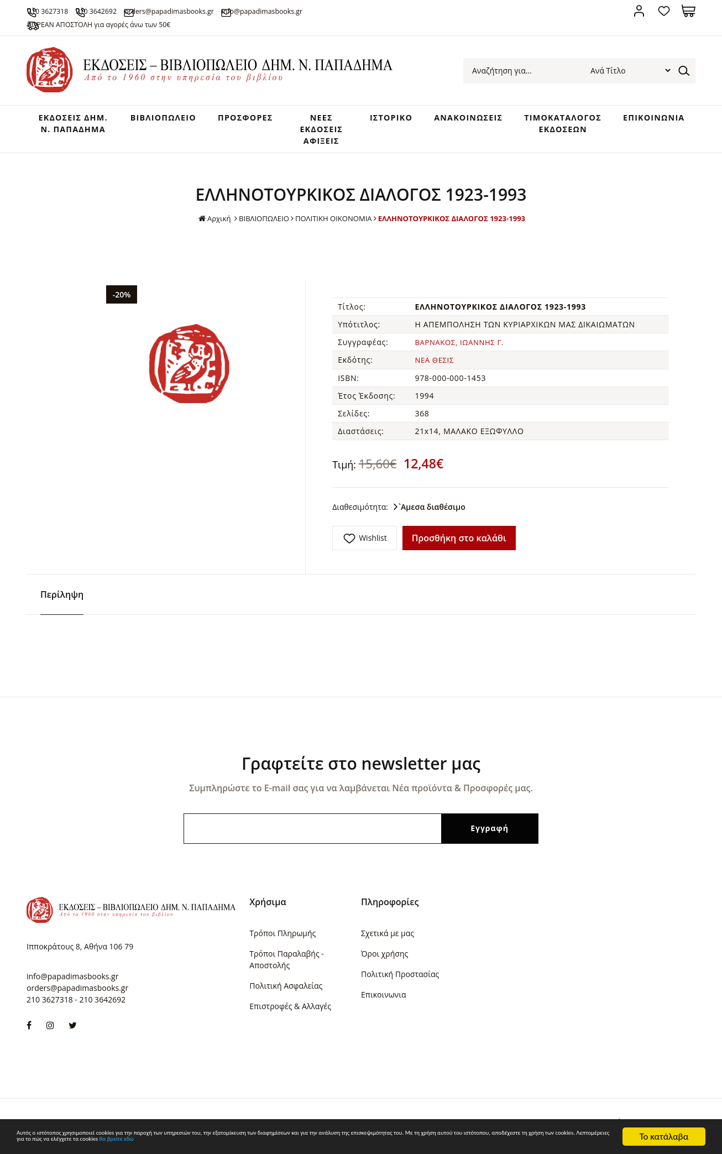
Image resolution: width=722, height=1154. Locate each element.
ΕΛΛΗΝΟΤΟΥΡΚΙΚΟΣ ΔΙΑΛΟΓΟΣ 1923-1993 (457, 228)
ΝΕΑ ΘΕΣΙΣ (436, 369)
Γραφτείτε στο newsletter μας (361, 766)
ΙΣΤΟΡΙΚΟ (376, 121)
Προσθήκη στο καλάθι (459, 547)
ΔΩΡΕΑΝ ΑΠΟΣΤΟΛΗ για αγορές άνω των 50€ (133, 24)
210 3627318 (66, 10)
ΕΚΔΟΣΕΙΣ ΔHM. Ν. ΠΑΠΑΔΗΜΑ (61, 133)
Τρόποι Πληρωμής (282, 936)
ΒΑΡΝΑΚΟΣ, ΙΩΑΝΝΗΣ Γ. (462, 352)
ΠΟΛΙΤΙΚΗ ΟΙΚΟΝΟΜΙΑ (331, 228)
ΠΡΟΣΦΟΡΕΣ (235, 121)
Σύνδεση (639, 11)
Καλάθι (688, 11)
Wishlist (372, 547)
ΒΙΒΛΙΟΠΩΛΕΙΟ (147, 121)
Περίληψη (61, 598)
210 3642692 (140, 10)
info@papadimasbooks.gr (376, 10)
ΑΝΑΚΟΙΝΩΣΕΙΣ (456, 121)
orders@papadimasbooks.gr (245, 10)
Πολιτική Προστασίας (400, 977)
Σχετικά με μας (387, 936)
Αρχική (205, 228)
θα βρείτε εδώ (520, 1141)
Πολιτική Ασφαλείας (285, 989)
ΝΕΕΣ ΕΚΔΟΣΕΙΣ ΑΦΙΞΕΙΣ (309, 133)
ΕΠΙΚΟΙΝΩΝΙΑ (655, 121)
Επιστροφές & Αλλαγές (290, 1009)
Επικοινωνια (383, 998)
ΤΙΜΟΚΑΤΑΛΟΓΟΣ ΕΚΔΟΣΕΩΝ (558, 127)
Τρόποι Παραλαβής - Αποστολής (286, 963)
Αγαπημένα (664, 11)
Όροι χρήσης (384, 957)
